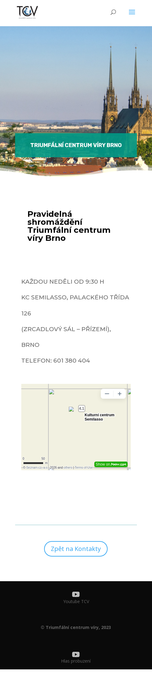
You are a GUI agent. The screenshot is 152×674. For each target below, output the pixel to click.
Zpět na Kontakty (76, 549)
